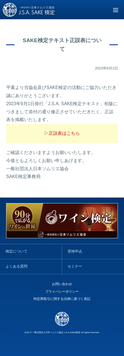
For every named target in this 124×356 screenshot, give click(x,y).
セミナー (75, 266)
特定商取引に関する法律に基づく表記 (62, 298)
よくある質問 (16, 266)
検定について (16, 251)
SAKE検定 (29, 10)
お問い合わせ (62, 284)
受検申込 (75, 251)
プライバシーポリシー (62, 291)
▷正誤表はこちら (62, 133)
